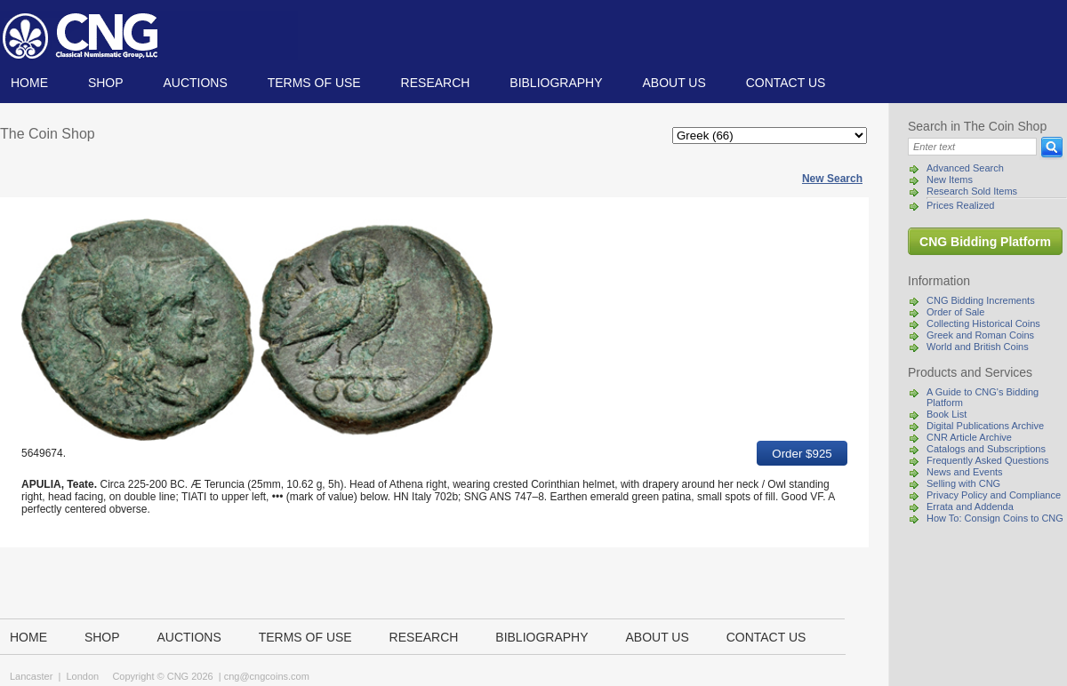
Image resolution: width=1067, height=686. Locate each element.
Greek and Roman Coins (980, 335)
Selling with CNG (963, 483)
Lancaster (31, 676)
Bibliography (555, 83)
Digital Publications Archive (985, 425)
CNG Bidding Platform (985, 242)
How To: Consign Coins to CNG (995, 518)
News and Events (965, 472)
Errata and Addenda (970, 506)
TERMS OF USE (314, 83)
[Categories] (769, 135)
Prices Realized (960, 205)
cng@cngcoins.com (266, 676)
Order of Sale (955, 312)
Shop (106, 83)
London (82, 676)
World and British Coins (978, 346)
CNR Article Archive (969, 437)
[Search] (972, 147)
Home (29, 83)
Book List (947, 414)
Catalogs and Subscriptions (986, 448)
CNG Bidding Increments (981, 300)
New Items (950, 179)
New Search (832, 178)
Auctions (195, 83)
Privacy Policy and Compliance (994, 495)
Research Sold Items (972, 191)
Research (435, 83)
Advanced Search (965, 168)
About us (673, 83)
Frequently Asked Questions (988, 460)
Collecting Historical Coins (983, 323)
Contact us (786, 83)
